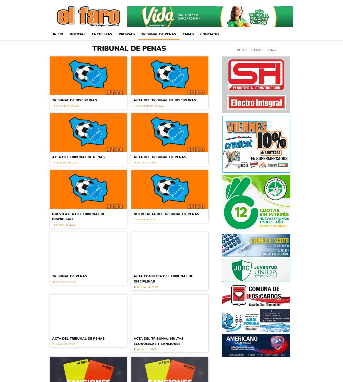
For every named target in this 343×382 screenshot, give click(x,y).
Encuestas (102, 34)
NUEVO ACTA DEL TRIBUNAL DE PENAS (168, 226)
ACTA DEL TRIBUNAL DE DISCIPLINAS (162, 102)
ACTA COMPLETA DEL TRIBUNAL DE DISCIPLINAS (166, 289)
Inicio (58, 34)
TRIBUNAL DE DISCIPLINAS (84, 100)
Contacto (209, 34)
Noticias (78, 34)
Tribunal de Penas (158, 34)
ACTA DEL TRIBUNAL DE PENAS (81, 164)
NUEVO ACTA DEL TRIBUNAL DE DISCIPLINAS (86, 226)
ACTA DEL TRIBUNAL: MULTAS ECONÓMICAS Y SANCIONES (169, 351)
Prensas (127, 34)
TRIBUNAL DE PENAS (77, 286)
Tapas (188, 34)
